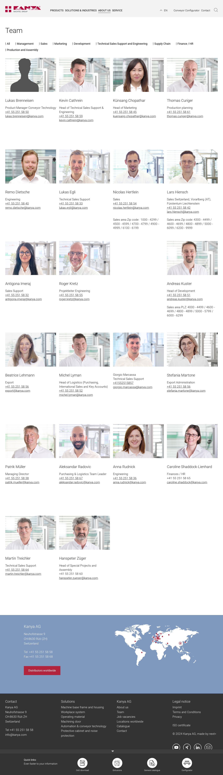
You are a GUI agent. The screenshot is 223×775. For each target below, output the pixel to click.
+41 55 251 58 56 (17, 386)
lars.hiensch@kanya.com (183, 212)
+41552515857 (123, 383)
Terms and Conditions (187, 712)
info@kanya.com (16, 735)
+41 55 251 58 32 (17, 295)
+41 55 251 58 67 (71, 478)
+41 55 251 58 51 (178, 295)
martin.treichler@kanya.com (23, 574)
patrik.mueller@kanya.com (22, 482)
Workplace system (73, 712)
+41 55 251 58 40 (17, 203)
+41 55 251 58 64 (17, 570)
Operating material (73, 717)
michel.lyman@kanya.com (76, 395)
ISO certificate (181, 725)
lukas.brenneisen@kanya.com (24, 116)
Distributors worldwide (42, 670)
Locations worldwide (130, 721)
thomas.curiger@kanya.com (185, 116)
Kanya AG (32, 626)
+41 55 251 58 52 (71, 390)
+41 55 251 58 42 (178, 208)
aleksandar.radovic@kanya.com (79, 482)
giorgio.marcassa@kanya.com (132, 387)
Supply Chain (162, 43)
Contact (122, 731)
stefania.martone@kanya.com (186, 390)
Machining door (71, 721)
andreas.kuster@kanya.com (185, 299)
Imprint (177, 707)
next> (212, 734)
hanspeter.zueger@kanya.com (78, 578)
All (8, 43)
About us (122, 707)
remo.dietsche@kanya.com (23, 208)
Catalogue (123, 726)
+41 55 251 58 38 (17, 478)
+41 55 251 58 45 (125, 112)
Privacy (177, 717)
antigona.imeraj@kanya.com (23, 299)
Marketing (60, 43)
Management (25, 43)
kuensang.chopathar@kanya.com (134, 116)
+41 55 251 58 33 (71, 203)
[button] (163, 10)
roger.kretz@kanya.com (74, 299)
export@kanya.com (17, 390)
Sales (44, 43)
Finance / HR (185, 43)
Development (82, 43)
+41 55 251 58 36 (125, 478)
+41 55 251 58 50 (17, 112)
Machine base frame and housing (82, 707)
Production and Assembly (22, 50)
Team (120, 712)
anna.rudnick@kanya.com (129, 482)
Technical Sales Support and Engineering (122, 43)
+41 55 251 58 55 (71, 295)
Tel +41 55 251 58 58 (19, 730)
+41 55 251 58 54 (125, 203)
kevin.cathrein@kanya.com (76, 120)
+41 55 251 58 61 (178, 112)
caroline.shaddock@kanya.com (187, 482)
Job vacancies (126, 717)
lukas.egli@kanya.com (73, 208)
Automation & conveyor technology (83, 726)
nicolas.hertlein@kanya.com (131, 208)
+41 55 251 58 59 (71, 116)
